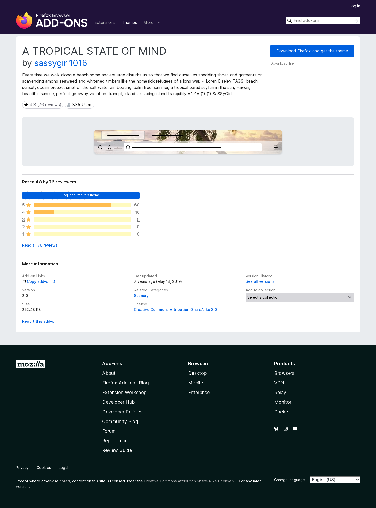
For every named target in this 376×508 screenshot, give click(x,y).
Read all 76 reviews (40, 245)
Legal (63, 467)
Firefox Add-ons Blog (125, 382)
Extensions (104, 22)
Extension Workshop (124, 392)
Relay (280, 392)
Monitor (282, 402)
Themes (129, 22)
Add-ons (112, 363)
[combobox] (323, 20)
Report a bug (116, 440)
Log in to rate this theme (81, 195)
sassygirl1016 (60, 63)
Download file (282, 63)
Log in (355, 6)
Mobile (195, 382)
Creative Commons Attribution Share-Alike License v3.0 (192, 481)
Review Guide (117, 450)
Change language (289, 480)
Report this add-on (39, 321)
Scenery (141, 295)
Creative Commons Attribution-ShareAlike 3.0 (175, 309)
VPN (279, 382)
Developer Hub (118, 402)
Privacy (22, 467)
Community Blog (120, 421)
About (109, 373)
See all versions (260, 281)
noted (65, 481)
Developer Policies (122, 411)
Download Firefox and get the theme (312, 50)
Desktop (197, 373)
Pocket (282, 411)
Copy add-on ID (38, 281)
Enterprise (199, 392)
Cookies (44, 467)
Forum (109, 431)
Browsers (284, 373)
